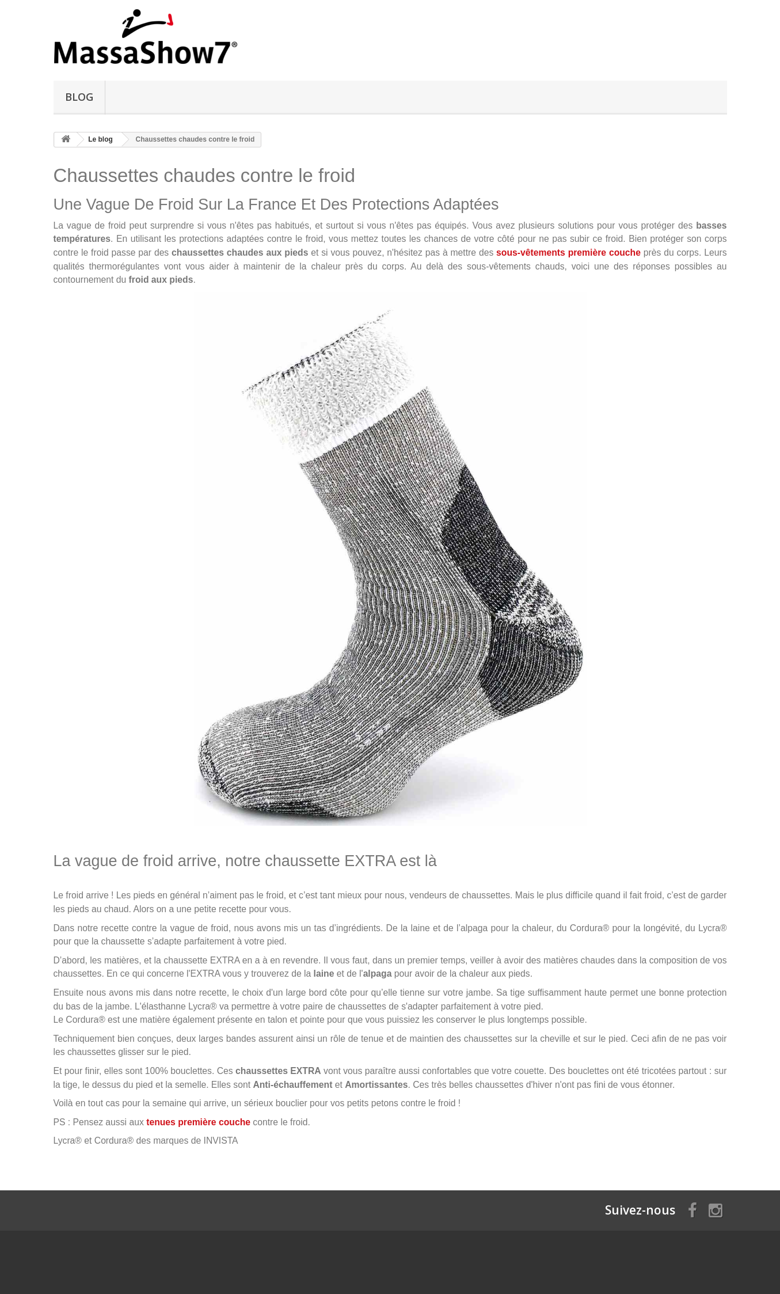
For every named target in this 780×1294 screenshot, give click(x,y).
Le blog (100, 139)
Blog (79, 97)
